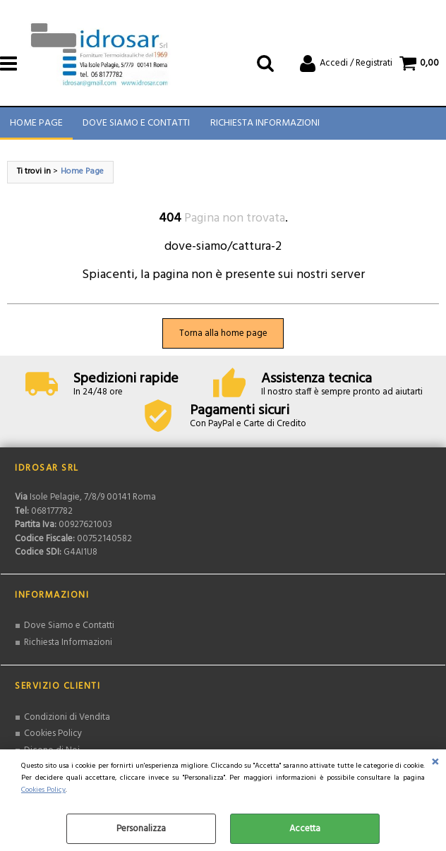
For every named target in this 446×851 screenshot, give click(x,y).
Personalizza (141, 828)
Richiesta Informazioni (264, 124)
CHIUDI (435, 763)
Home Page (36, 124)
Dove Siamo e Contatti (136, 124)
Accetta (304, 828)
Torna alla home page (223, 335)
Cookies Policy (43, 790)
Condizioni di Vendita (67, 719)
